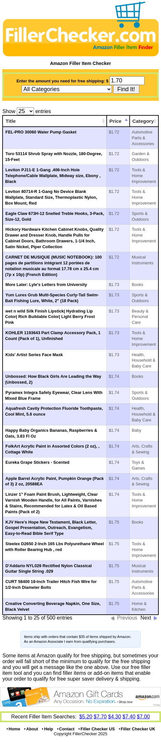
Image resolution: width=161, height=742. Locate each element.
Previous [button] (127, 617)
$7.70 (100, 716)
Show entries (26, 111)
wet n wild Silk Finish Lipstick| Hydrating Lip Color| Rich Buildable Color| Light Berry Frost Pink (50, 317)
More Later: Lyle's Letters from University (46, 284)
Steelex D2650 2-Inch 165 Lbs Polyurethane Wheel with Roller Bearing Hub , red (54, 546)
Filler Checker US (96, 728)
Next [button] (146, 617)
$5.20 (85, 716)
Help (47, 728)
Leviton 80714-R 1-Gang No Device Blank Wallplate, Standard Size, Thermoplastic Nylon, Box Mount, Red (51, 197)
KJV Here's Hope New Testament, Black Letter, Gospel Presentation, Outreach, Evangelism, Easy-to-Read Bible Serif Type (51, 528)
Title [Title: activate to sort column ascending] (10, 121)
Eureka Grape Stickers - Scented (37, 462)
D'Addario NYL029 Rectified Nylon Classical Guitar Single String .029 (48, 568)
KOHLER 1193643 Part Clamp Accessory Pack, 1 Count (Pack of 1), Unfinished (53, 335)
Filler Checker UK (137, 728)
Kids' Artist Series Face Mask (34, 354)
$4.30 (114, 716)
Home (13, 728)
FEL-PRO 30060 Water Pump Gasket (40, 132)
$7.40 (129, 716)
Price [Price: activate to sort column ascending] (115, 121)
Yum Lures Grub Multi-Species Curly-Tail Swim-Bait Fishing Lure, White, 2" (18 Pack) (52, 297)
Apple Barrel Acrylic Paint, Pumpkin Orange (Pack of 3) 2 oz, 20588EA (54, 481)
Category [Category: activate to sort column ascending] (143, 121)
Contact (65, 728)
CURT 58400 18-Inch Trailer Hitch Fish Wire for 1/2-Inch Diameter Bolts (51, 584)
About (30, 728)
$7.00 (143, 716)
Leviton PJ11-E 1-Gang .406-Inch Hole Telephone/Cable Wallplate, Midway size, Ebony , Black (53, 175)
